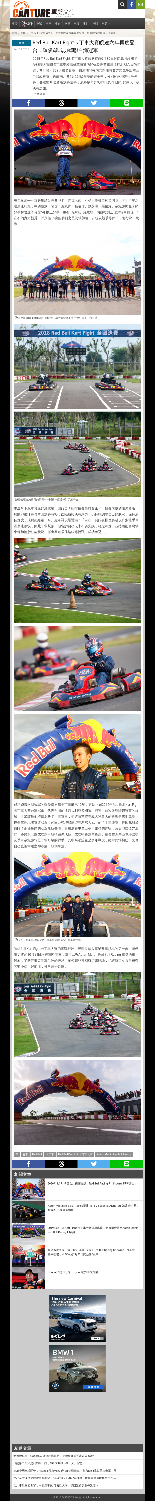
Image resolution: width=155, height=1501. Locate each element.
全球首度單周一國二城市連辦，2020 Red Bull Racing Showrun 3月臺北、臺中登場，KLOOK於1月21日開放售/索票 (93, 1252)
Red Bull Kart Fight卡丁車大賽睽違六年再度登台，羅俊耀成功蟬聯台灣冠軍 (72, 33)
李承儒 (41, 94)
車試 (39, 25)
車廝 (14, 25)
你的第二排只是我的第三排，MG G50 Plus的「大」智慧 (48, 1463)
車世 (86, 25)
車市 (58, 25)
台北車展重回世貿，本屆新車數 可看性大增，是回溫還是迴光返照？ (55, 1485)
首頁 (14, 33)
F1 (17, 1154)
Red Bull (119, 805)
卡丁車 (127, 200)
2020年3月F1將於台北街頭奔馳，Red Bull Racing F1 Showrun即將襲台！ (92, 1183)
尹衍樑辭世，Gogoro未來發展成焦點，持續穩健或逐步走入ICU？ (54, 1456)
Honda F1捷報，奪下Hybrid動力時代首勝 (73, 1272)
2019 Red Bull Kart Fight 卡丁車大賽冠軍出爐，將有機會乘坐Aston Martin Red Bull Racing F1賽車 (93, 1230)
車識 (76, 25)
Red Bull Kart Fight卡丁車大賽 (75, 1154)
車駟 (95, 25)
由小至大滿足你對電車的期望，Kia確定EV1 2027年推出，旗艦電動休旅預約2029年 (64, 1478)
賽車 (25, 1154)
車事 (48, 25)
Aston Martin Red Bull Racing (114, 1154)
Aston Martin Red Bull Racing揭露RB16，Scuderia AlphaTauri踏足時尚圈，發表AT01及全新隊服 (93, 1208)
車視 (67, 25)
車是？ (106, 25)
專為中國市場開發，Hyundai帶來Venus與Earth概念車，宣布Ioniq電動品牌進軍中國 (64, 1470)
